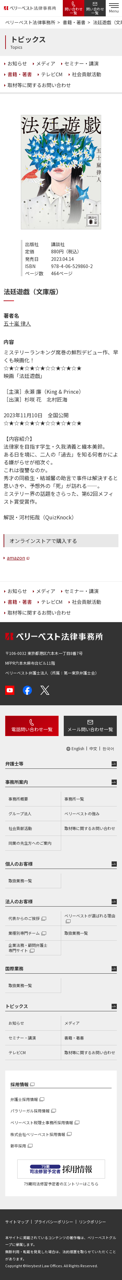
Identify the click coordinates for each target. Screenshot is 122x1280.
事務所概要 (18, 799)
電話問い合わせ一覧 (31, 729)
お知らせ (16, 1023)
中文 (93, 748)
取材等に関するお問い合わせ (89, 828)
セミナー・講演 (22, 1037)
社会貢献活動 (20, 828)
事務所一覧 (74, 799)
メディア (72, 1023)
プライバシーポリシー (53, 1222)
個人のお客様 (19, 863)
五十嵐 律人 (17, 323)
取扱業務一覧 (20, 880)
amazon (16, 557)
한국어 (108, 748)
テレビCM (17, 1052)
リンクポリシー (92, 1222)
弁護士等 (14, 763)
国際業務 (14, 968)
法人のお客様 (19, 901)
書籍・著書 (74, 1037)
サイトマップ (17, 1222)
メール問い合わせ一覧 (90, 729)
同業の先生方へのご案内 (29, 843)
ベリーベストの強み (82, 813)
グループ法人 (20, 813)
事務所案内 (16, 782)
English (78, 748)
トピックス (16, 1006)
